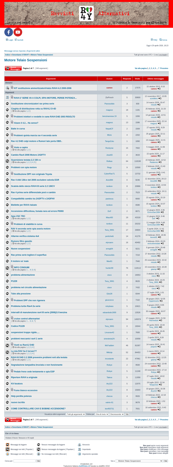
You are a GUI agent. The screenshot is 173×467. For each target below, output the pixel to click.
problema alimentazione (23, 275)
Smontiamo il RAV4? (20, 55)
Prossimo (164, 68)
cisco (109, 275)
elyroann (109, 242)
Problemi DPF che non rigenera (29, 300)
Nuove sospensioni (20, 248)
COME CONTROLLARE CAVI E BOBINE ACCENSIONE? (38, 408)
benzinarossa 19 (109, 116)
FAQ (154, 40)
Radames (154, 162)
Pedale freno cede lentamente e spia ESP (34, 371)
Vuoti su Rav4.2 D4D (24, 345)
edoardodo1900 (109, 312)
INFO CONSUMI (21, 267)
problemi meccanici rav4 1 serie (26, 338)
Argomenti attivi (33, 51)
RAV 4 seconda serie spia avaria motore (30, 229)
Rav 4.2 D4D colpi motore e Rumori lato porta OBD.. (36, 141)
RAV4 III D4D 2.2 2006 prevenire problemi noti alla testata (39, 357)
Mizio (109, 135)
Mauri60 (109, 217)
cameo (109, 88)
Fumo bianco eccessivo (25, 390)
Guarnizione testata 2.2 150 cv (26, 160)
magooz (109, 110)
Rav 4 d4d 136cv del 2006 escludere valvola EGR (35, 180)
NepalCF (109, 129)
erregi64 (109, 249)
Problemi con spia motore (24, 167)
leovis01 (153, 237)
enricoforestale (154, 243)
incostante (109, 359)
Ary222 (109, 384)
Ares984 (109, 180)
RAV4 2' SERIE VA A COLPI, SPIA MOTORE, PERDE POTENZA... (45, 98)
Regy (109, 167)
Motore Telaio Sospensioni (42, 55)
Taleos (109, 377)
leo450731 (109, 409)
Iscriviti (19, 40)
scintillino (154, 98)
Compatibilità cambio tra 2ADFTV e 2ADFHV (33, 198)
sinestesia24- (109, 339)
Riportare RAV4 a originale (24, 377)
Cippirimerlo (154, 301)
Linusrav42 (109, 332)
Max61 (109, 261)
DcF (109, 211)
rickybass (110, 306)
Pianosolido (109, 104)
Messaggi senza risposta (14, 51)
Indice (7, 55)
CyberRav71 (109, 174)
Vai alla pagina (141, 68)
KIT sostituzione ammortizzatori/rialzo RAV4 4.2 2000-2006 (42, 88)
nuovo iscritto (18, 402)
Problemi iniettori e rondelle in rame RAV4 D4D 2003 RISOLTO (44, 116)
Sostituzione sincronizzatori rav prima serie (32, 103)
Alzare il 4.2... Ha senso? (26, 123)
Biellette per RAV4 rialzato (24, 205)
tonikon (109, 186)
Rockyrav (110, 148)
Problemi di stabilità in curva (28, 224)
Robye (109, 365)
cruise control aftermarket (27, 318)
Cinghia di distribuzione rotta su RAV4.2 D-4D (33, 109)
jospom (154, 347)
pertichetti (109, 236)
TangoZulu (109, 141)
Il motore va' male (20, 261)
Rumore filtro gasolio (21, 241)
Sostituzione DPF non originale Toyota (33, 174)
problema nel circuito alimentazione (28, 287)
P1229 (14, 281)
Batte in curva (18, 128)
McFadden (109, 345)
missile (154, 105)
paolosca (109, 199)
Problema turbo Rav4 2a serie (25, 306)
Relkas (110, 161)
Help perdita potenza (21, 396)
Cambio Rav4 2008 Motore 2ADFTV (28, 155)
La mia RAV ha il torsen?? (24, 351)
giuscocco (109, 300)
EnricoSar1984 (154, 212)
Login (9, 40)
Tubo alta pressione (21, 293)
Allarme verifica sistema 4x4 (25, 236)
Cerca (163, 40)
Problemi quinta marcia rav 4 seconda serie (35, 135)
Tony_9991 (109, 230)
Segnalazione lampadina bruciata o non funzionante (36, 365)
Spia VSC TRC (18, 216)
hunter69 (109, 268)
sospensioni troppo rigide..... (25, 332)
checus (109, 396)
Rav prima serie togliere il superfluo (28, 255)
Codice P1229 (18, 326)
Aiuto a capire (21, 147)
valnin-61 (109, 402)
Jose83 (109, 155)
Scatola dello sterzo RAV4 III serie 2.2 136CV (33, 186)
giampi (154, 269)
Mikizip (110, 352)
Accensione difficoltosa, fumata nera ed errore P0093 (37, 211)
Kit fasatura (17, 383)
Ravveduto (153, 320)
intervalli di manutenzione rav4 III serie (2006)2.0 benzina (39, 312)
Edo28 (109, 294)
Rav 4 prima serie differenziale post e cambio (33, 192)
